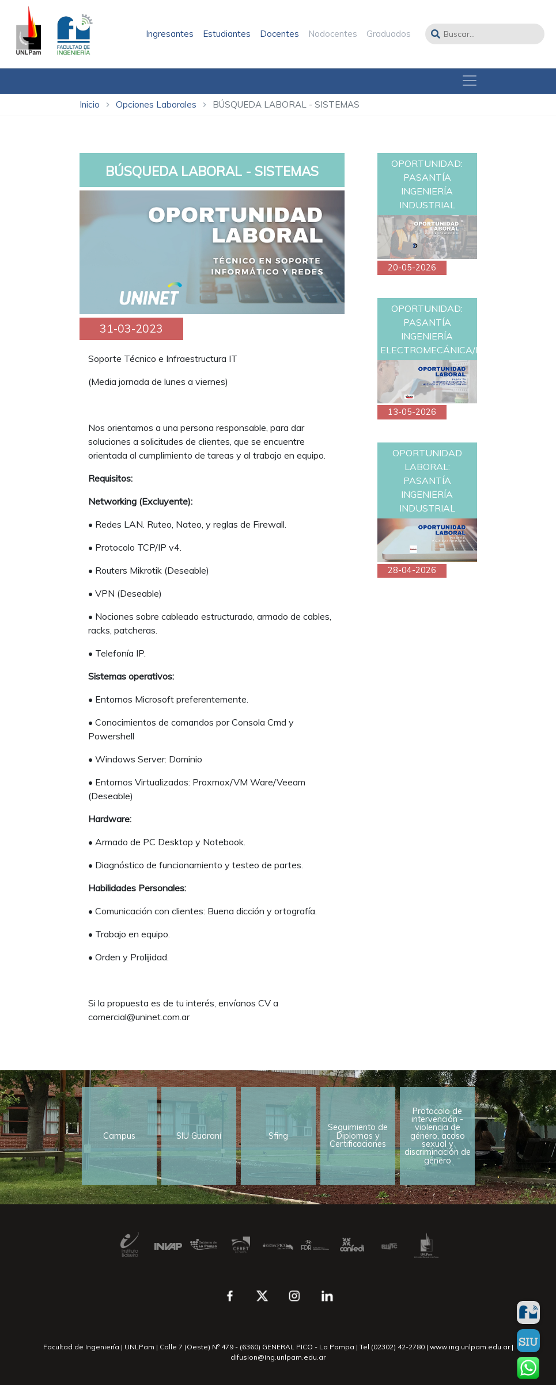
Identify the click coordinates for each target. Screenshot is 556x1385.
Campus (119, 1136)
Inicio (90, 104)
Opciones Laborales (156, 104)
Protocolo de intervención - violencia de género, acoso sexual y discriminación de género (437, 1136)
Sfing (278, 1136)
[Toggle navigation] (469, 80)
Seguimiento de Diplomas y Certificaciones (358, 1135)
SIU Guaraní (198, 1136)
